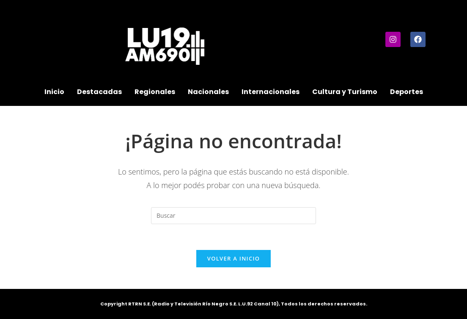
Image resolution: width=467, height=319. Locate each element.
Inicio (54, 92)
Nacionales (208, 92)
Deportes (406, 92)
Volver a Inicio (233, 258)
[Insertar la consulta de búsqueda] (233, 215)
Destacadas (99, 92)
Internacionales (270, 92)
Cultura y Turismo (344, 92)
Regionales (155, 92)
